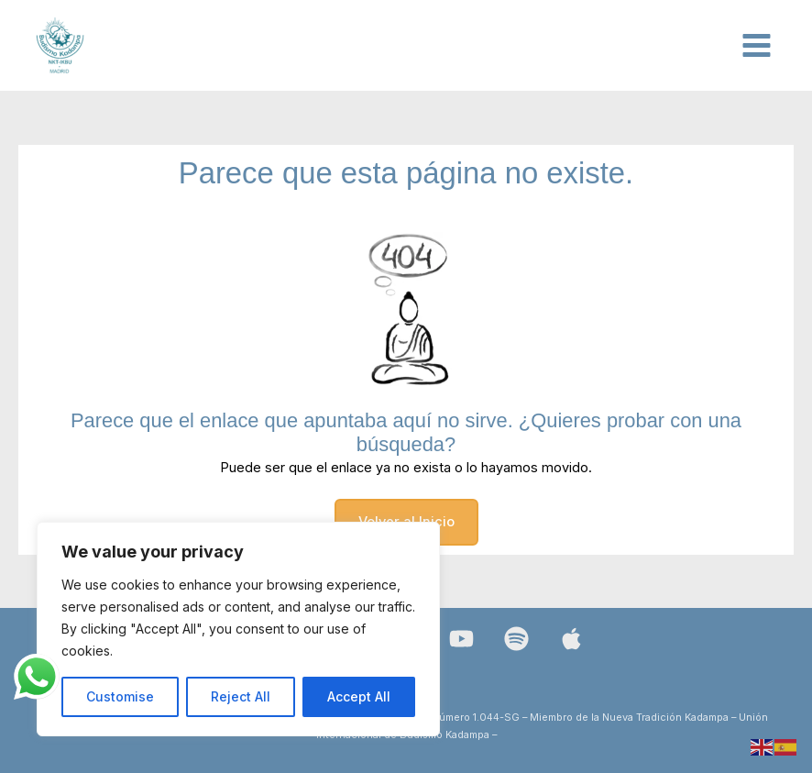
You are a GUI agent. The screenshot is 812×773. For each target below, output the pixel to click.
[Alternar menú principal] (756, 45)
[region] (238, 629)
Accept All (358, 696)
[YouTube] (461, 638)
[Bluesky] (571, 638)
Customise (120, 696)
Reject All (240, 696)
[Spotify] (516, 638)
